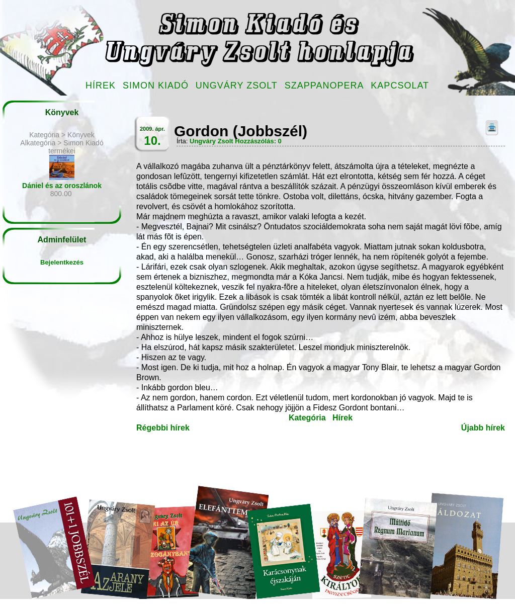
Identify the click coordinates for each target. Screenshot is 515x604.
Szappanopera (324, 85)
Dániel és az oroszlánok (62, 186)
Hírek (100, 85)
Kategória (307, 417)
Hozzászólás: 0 (258, 141)
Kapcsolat (400, 85)
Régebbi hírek (163, 427)
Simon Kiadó (156, 85)
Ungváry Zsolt (237, 85)
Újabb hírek (483, 427)
